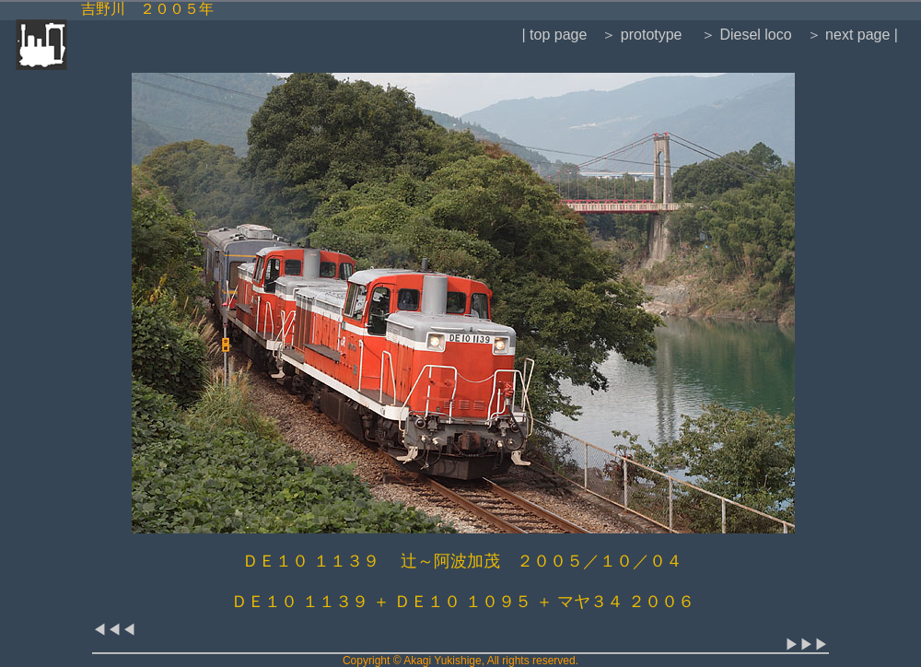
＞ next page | (852, 34)
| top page (554, 34)
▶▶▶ (807, 644)
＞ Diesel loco (744, 34)
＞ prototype (641, 34)
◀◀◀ (114, 630)
